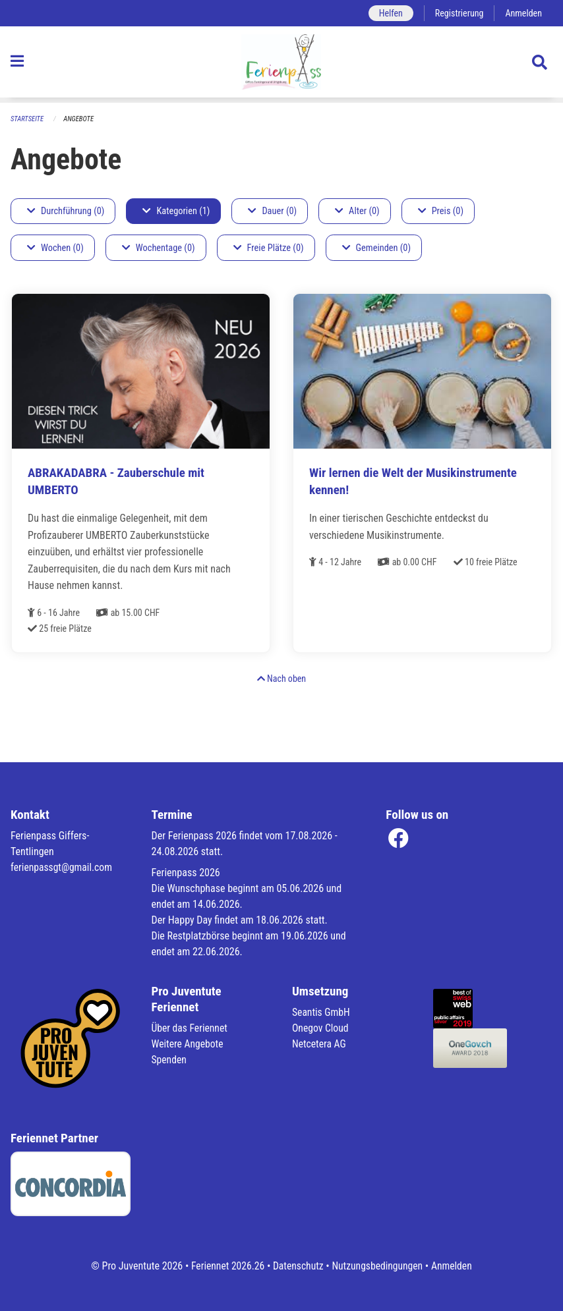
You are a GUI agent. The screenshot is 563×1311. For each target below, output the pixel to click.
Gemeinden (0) (376, 248)
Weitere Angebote (188, 1044)
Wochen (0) (55, 248)
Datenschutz (298, 1266)
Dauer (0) (272, 211)
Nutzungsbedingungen (378, 1266)
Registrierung (458, 12)
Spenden (170, 1059)
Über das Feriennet (190, 1028)
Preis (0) (440, 211)
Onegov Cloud (321, 1028)
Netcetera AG (319, 1044)
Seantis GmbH (321, 1012)
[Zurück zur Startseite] (281, 64)
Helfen (388, 12)
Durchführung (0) (65, 211)
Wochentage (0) (158, 248)
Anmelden (523, 12)
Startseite (28, 119)
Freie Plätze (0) (268, 248)
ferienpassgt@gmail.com (63, 867)
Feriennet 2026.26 (225, 1266)
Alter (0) (357, 211)
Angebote (80, 119)
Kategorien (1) (176, 211)
